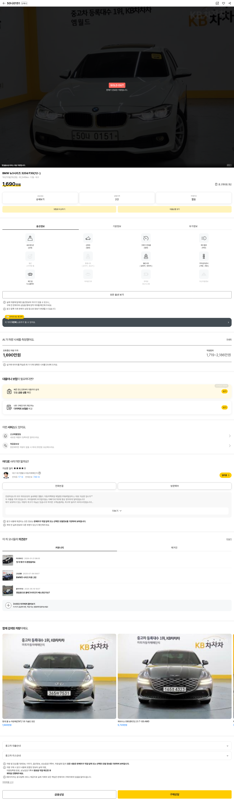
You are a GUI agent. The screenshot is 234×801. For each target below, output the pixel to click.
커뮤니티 (60, 547)
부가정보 (193, 226)
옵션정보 (40, 226)
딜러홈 (224, 475)
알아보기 (117, 391)
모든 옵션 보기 (117, 294)
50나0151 (17, 3)
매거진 (174, 547)
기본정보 (117, 226)
